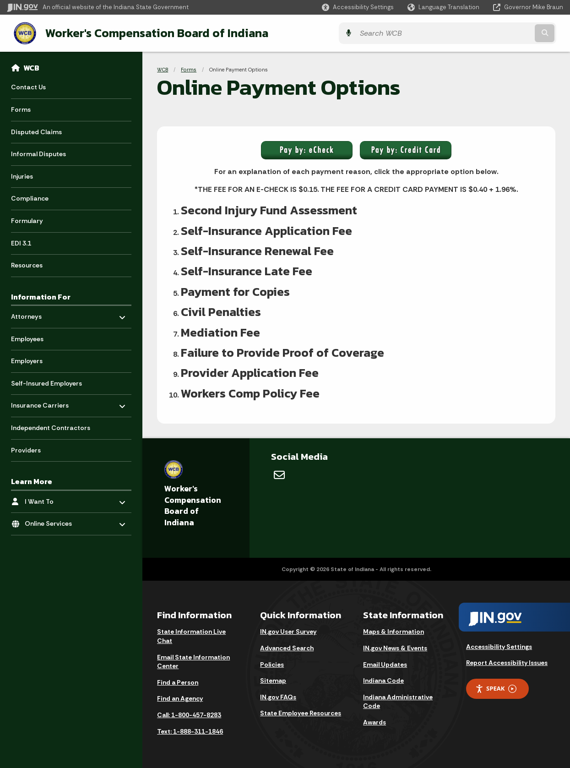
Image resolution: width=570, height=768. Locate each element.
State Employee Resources (300, 712)
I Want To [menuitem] (51, 498)
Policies (272, 663)
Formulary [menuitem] (27, 220)
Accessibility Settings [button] (499, 646)
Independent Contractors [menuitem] (50, 427)
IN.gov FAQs (278, 696)
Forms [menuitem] (21, 108)
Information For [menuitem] (41, 296)
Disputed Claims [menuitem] (36, 131)
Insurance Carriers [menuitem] (40, 402)
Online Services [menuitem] (51, 520)
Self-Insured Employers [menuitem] (46, 382)
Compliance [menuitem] (30, 197)
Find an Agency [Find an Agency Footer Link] (180, 697)
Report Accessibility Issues (507, 662)
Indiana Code (383, 679)
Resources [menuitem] (27, 264)
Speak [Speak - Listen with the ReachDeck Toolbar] (495, 687)
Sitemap (273, 679)
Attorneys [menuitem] (38, 313)
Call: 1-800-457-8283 (189, 714)
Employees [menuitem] (27, 338)
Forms (188, 68)
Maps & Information (393, 630)
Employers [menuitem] (27, 360)
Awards (374, 721)
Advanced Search (287, 647)
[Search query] (495, 33)
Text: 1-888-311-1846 (190, 730)
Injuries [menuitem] (22, 175)
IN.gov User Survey (288, 630)
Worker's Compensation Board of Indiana (149, 32)
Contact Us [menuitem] (28, 86)
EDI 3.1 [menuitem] (21, 242)
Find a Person (177, 681)
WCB (31, 67)
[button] (358, 7)
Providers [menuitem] (26, 449)
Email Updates (385, 663)
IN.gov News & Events (395, 647)
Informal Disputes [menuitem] (38, 153)
